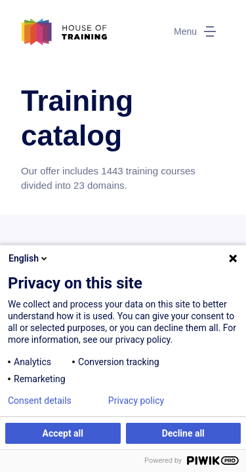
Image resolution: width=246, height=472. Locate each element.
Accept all (62, 433)
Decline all (183, 433)
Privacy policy (136, 400)
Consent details (40, 400)
